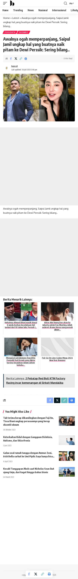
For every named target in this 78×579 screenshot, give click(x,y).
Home (6, 18)
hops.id (14, 66)
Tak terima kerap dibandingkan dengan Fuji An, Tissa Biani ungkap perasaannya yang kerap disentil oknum (28, 421)
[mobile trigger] (6, 3)
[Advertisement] (39, 166)
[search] (65, 3)
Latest (15, 18)
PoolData (10, 32)
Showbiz (23, 32)
